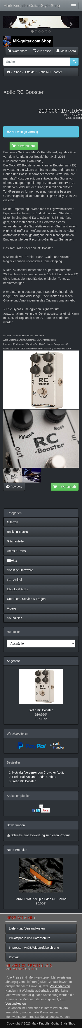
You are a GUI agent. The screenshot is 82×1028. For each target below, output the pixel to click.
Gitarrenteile (15, 541)
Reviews (14, 486)
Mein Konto (66, 51)
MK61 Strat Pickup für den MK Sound (41, 899)
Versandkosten (60, 986)
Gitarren (12, 522)
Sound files (14, 618)
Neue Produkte (17, 850)
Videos (11, 608)
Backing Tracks (17, 531)
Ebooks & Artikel (18, 589)
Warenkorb (17, 51)
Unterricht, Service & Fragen (26, 599)
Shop (17, 72)
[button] (9, 22)
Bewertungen (16, 825)
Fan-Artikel (14, 579)
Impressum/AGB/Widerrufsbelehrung (34, 947)
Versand (77, 117)
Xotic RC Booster (50, 72)
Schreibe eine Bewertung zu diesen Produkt (40, 835)
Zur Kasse (42, 51)
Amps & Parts (16, 551)
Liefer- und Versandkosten (27, 928)
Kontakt (14, 957)
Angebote (13, 661)
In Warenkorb (23, 146)
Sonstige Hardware (20, 570)
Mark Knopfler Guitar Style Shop (31, 5)
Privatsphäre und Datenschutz (29, 938)
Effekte (30, 72)
